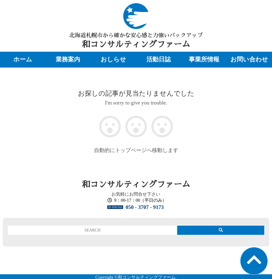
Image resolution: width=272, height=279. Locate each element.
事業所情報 (204, 59)
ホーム (22, 59)
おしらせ (113, 59)
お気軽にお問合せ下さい (135, 194)
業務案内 (68, 59)
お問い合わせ (249, 59)
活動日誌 (158, 59)
